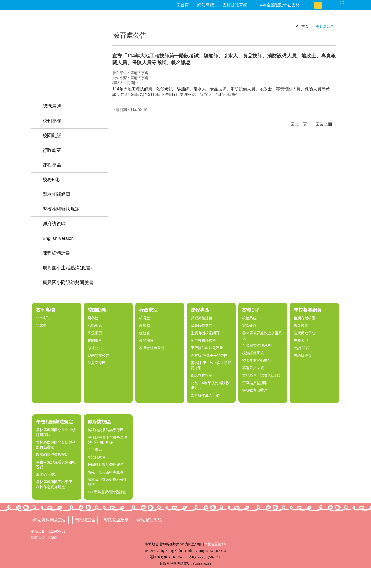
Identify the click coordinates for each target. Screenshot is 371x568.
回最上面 (324, 124)
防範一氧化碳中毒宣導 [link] (106, 472)
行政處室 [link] (52, 150)
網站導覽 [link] (205, 5)
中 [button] (318, 5)
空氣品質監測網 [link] (254, 383)
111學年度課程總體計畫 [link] (107, 492)
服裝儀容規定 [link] (47, 474)
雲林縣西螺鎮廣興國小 (69, 48)
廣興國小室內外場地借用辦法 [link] (107, 482)
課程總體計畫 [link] (56, 253)
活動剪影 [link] (95, 325)
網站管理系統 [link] (149, 520)
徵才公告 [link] (95, 348)
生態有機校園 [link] (304, 318)
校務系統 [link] (249, 318)
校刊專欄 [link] (52, 120)
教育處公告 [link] (325, 26)
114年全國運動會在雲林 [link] (278, 5)
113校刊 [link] (42, 318)
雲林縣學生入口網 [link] (205, 395)
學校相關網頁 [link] (56, 194)
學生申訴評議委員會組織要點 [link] (56, 464)
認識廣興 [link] (52, 106)
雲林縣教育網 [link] (234, 5)
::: (342, 2)
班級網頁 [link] (95, 333)
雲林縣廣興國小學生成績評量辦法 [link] (56, 432)
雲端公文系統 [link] (253, 368)
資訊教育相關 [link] (201, 375)
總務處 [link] (144, 333)
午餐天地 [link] (301, 340)
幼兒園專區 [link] (97, 363)
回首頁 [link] (182, 5)
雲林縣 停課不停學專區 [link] (209, 355)
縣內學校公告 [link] (98, 355)
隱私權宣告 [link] (85, 520)
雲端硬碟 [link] (249, 325)
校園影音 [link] (95, 340)
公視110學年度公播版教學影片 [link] (210, 385)
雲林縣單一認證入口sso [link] (261, 375)
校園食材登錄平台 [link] (256, 360)
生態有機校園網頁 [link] (205, 333)
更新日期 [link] (38, 531)
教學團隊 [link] (146, 340)
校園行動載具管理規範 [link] (106, 465)
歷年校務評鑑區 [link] (203, 340)
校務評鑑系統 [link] (253, 353)
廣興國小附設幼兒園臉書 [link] (68, 282)
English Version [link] (58, 238)
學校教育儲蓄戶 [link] (254, 390)
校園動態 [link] (52, 135)
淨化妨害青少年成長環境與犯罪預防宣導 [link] (107, 439)
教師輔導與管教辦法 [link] (52, 455)
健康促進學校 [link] (304, 333)
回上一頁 (299, 124)
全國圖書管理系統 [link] (256, 345)
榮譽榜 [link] (93, 318)
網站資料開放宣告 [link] (49, 520)
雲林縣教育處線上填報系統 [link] (262, 335)
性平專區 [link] (95, 450)
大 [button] (325, 5)
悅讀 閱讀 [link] (301, 348)
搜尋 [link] (335, 2)
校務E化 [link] (51, 179)
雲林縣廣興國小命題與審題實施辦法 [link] (56, 444)
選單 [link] (364, 296)
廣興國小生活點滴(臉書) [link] (67, 267)
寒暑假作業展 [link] (201, 325)
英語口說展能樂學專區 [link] (106, 430)
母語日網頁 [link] (303, 355)
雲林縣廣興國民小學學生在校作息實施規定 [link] (56, 484)
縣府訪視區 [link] (54, 223)
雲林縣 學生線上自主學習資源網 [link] (211, 365)
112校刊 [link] (42, 325)
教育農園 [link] (301, 325)
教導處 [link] (144, 325)
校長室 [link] (144, 318)
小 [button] (310, 5)
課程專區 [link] (52, 165)
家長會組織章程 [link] (151, 348)
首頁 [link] (305, 26)
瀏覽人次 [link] (38, 538)
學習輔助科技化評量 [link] (207, 348)
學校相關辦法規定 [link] (61, 209)
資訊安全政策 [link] (116, 520)
